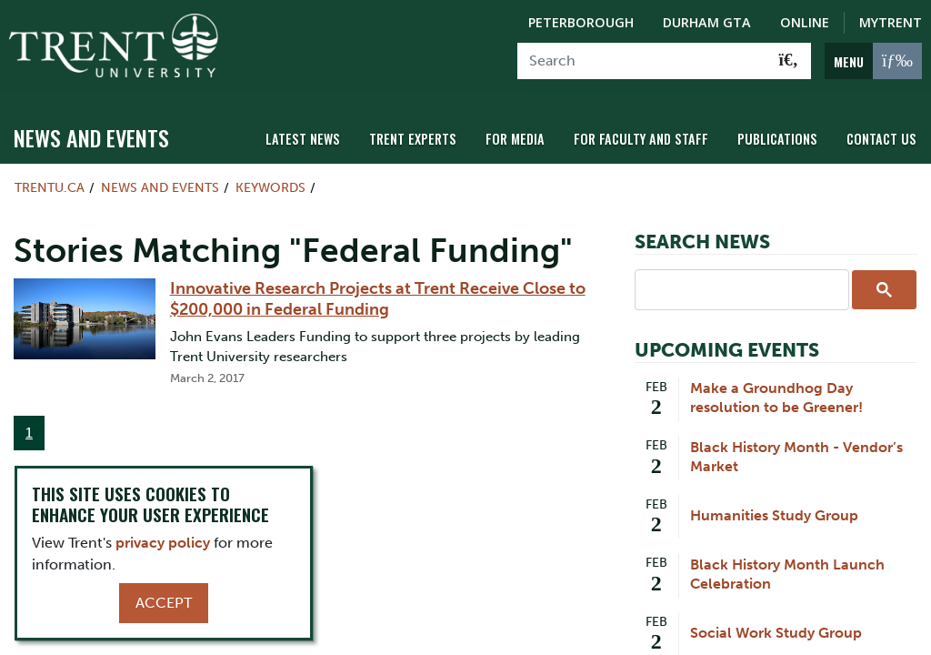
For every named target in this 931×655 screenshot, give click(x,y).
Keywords (270, 187)
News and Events (91, 137)
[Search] (642, 61)
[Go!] (788, 61)
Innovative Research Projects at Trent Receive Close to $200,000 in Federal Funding (378, 298)
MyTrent (890, 22)
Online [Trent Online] (804, 22)
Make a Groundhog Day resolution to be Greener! (776, 397)
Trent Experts (412, 138)
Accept (163, 602)
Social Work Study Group (776, 632)
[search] (740, 288)
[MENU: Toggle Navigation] (873, 61)
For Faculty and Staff (641, 138)
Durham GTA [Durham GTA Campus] (707, 22)
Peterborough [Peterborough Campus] (581, 22)
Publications (777, 138)
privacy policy (162, 542)
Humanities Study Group (774, 515)
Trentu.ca (50, 187)
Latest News (302, 138)
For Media (515, 138)
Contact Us (881, 138)
